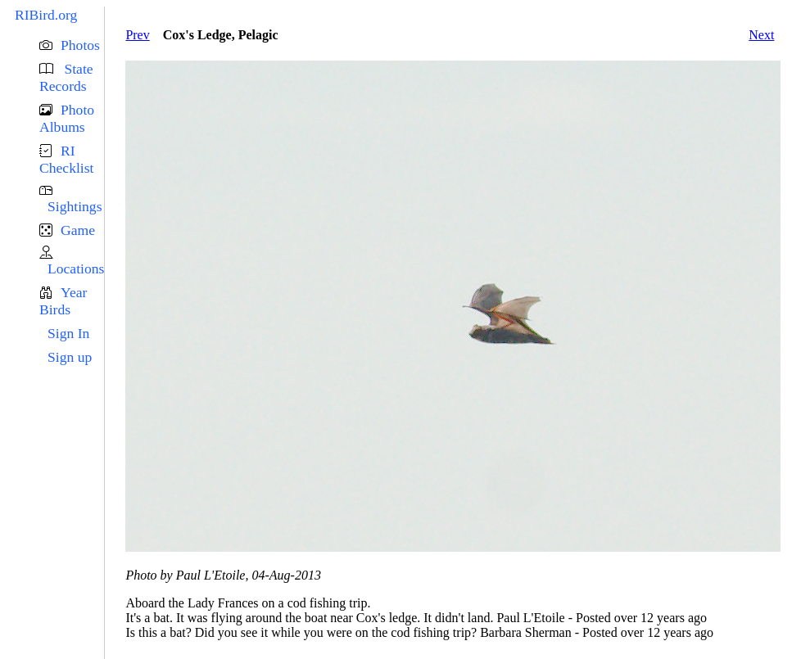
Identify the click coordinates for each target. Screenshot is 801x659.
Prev (137, 35)
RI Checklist (66, 159)
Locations (76, 268)
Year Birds (63, 301)
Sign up (70, 357)
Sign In (68, 333)
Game (78, 230)
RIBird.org (46, 15)
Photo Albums (66, 118)
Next (761, 35)
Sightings (75, 206)
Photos (80, 45)
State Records (66, 77)
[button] (71, 45)
